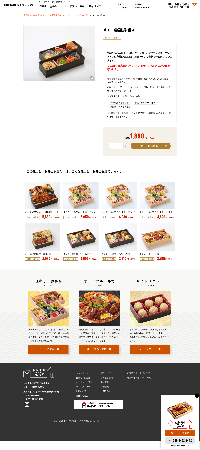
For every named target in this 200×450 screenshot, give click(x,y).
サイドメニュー (98, 7)
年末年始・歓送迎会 (119, 102)
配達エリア (122, 4)
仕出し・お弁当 (49, 7)
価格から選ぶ (82, 404)
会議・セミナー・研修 (145, 102)
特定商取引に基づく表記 (138, 382)
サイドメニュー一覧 (150, 357)
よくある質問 (123, 9)
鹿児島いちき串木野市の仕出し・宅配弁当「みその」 (44, 15)
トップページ (82, 382)
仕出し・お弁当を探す (80, 15)
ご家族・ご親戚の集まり (121, 107)
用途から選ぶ (82, 400)
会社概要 (138, 4)
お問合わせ (106, 400)
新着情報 (105, 395)
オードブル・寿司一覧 (99, 357)
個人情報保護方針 (135, 386)
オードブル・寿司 (75, 7)
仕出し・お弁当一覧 (48, 357)
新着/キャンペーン (142, 9)
